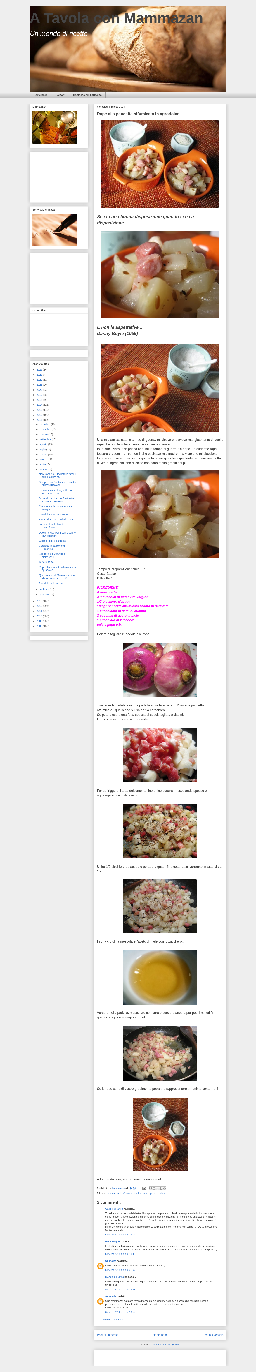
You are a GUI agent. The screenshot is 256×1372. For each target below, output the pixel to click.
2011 (40, 610)
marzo (43, 469)
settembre (45, 439)
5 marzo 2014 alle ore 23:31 (120, 1289)
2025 (40, 369)
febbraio (44, 589)
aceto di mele (115, 1193)
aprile (42, 464)
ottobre (43, 434)
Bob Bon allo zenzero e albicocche (52, 555)
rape (145, 1193)
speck (152, 1193)
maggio (44, 459)
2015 (40, 414)
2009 (40, 621)
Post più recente (107, 1334)
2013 (40, 600)
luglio (42, 449)
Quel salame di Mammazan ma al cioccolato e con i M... (57, 577)
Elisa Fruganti (113, 1241)
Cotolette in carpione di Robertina (52, 547)
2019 (40, 394)
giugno (43, 454)
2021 (40, 384)
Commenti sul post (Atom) (165, 1344)
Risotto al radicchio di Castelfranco (51, 526)
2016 (40, 409)
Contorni (127, 1193)
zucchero (161, 1193)
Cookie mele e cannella (52, 540)
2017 (40, 404)
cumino (137, 1193)
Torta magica (46, 561)
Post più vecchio (213, 1334)
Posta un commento (112, 1319)
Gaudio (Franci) (114, 1208)
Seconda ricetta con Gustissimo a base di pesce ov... (57, 500)
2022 (40, 379)
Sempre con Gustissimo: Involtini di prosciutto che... (58, 484)
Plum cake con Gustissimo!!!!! (56, 519)
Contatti (60, 95)
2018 (40, 399)
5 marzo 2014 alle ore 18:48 (120, 1254)
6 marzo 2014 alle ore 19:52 (120, 1312)
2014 (40, 419)
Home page (40, 95)
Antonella (110, 1296)
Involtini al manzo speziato (54, 514)
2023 (40, 374)
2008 (40, 626)
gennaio (44, 594)
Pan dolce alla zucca (51, 583)
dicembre (45, 424)
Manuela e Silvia (114, 1277)
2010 (40, 616)
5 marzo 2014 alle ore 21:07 (120, 1270)
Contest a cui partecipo (87, 95)
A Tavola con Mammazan (116, 18)
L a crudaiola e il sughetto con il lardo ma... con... (57, 492)
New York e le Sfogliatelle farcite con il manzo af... (57, 475)
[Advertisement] (140, 1356)
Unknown (110, 1261)
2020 (40, 389)
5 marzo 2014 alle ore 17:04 (120, 1234)
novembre (45, 429)
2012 (40, 605)
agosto (43, 444)
